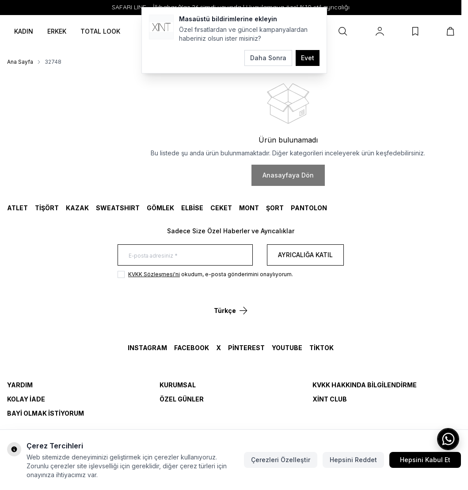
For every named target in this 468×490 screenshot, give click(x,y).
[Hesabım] (380, 31)
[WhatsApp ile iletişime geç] (448, 439)
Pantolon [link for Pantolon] (309, 208)
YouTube (287, 347)
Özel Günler (182, 399)
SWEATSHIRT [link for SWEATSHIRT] (118, 208)
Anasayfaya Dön (288, 175)
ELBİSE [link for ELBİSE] (192, 208)
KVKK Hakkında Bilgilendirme (364, 385)
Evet (307, 58)
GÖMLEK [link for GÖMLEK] (160, 208)
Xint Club (329, 399)
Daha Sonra (268, 58)
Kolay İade (26, 399)
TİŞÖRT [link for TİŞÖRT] (47, 208)
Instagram (147, 347)
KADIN (23, 31)
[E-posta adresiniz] (185, 255)
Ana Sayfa (20, 61)
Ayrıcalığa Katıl (305, 255)
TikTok (321, 347)
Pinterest (246, 347)
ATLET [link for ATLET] (17, 208)
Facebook (191, 347)
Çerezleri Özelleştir (280, 459)
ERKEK (56, 31)
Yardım (20, 385)
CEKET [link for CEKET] (221, 208)
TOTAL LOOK (100, 31)
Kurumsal (178, 385)
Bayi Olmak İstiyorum (45, 413)
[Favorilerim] (415, 31)
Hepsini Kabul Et (425, 459)
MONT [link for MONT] (249, 208)
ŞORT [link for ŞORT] (275, 208)
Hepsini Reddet (353, 459)
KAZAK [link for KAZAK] (77, 208)
